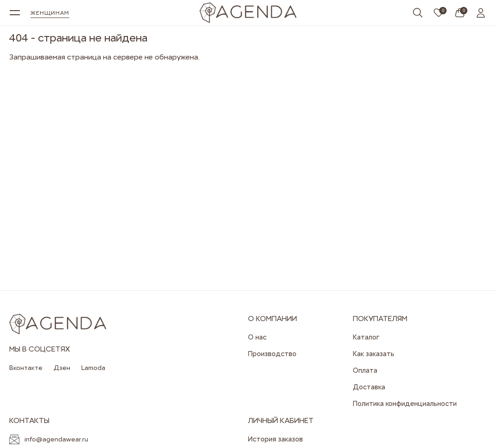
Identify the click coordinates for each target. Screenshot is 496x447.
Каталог (366, 337)
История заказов (275, 439)
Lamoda (93, 368)
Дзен (62, 368)
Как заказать (373, 353)
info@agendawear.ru (56, 439)
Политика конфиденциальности (405, 403)
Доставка (369, 387)
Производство (272, 353)
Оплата (365, 370)
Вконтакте (25, 368)
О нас (257, 337)
